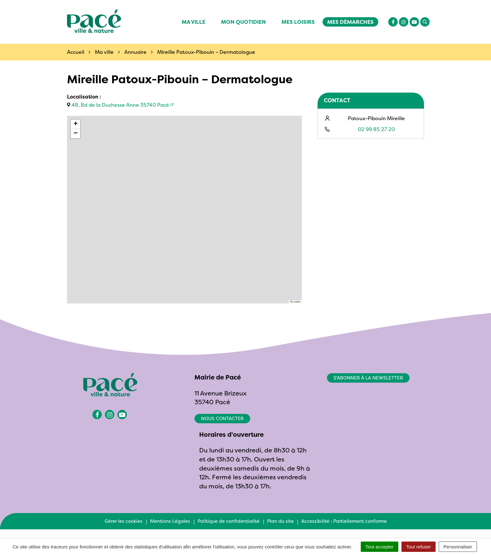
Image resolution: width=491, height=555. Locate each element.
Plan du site (280, 521)
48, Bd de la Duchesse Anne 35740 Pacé (120, 104)
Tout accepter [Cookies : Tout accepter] (379, 546)
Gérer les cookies (123, 521)
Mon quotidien (243, 21)
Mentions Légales (170, 521)
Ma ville (193, 21)
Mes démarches (350, 21)
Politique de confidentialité (229, 521)
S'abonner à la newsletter (368, 377)
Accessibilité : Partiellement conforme (344, 521)
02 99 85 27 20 (376, 129)
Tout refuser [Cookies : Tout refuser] (418, 546)
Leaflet (295, 301)
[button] (75, 124)
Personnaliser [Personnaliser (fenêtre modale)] (457, 546)
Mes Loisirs (298, 21)
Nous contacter (222, 418)
